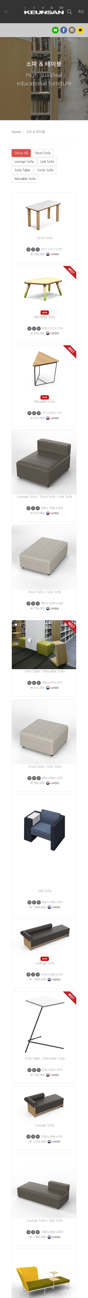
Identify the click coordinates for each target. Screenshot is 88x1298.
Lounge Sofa (24, 161)
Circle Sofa (45, 170)
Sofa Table (22, 170)
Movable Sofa (25, 178)
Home (16, 132)
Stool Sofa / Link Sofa (44, 547)
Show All (21, 153)
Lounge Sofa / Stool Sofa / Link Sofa (44, 452)
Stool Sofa (42, 153)
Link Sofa (47, 161)
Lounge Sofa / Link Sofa (45, 1102)
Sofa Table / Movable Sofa (45, 626)
